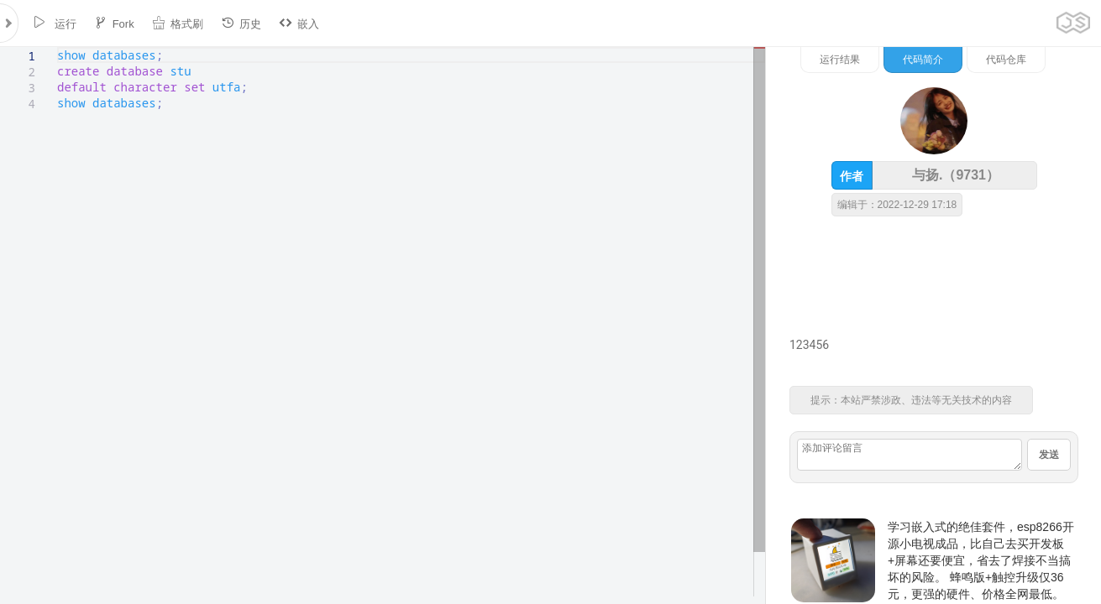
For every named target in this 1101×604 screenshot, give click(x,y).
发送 (1049, 455)
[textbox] (57, 47)
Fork (114, 23)
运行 (54, 23)
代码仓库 (1006, 59)
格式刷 (177, 23)
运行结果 (840, 59)
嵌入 (299, 23)
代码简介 (923, 59)
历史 (241, 23)
